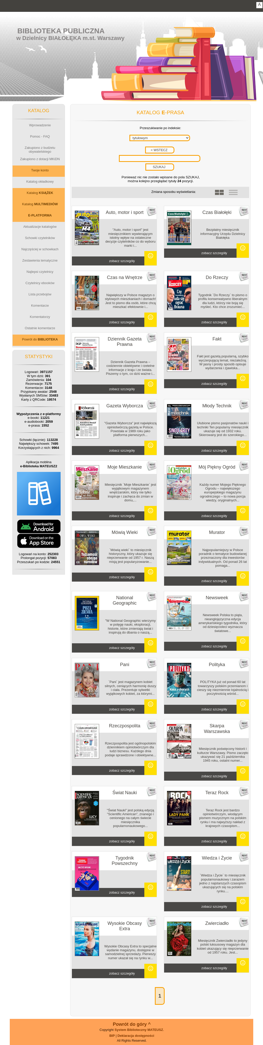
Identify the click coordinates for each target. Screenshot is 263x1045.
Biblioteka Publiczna (61, 31)
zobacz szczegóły (122, 261)
